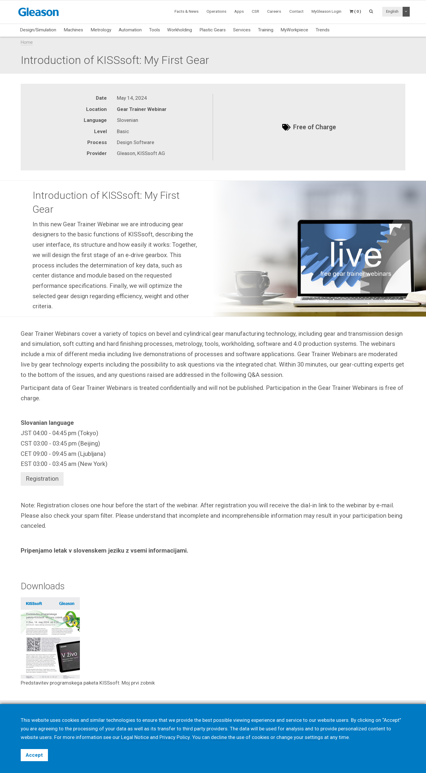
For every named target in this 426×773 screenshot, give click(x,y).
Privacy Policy (174, 737)
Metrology (101, 30)
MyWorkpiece (294, 30)
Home (27, 42)
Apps (239, 11)
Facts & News (187, 11)
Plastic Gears (212, 30)
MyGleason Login (326, 11)
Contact (296, 11)
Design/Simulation (38, 30)
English (392, 11)
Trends (323, 30)
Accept (34, 755)
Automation (130, 30)
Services (242, 30)
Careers (274, 11)
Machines (73, 30)
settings (313, 737)
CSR (255, 11)
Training (265, 30)
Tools (154, 30)
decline (219, 737)
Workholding (179, 30)
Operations (216, 11)
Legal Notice (135, 737)
